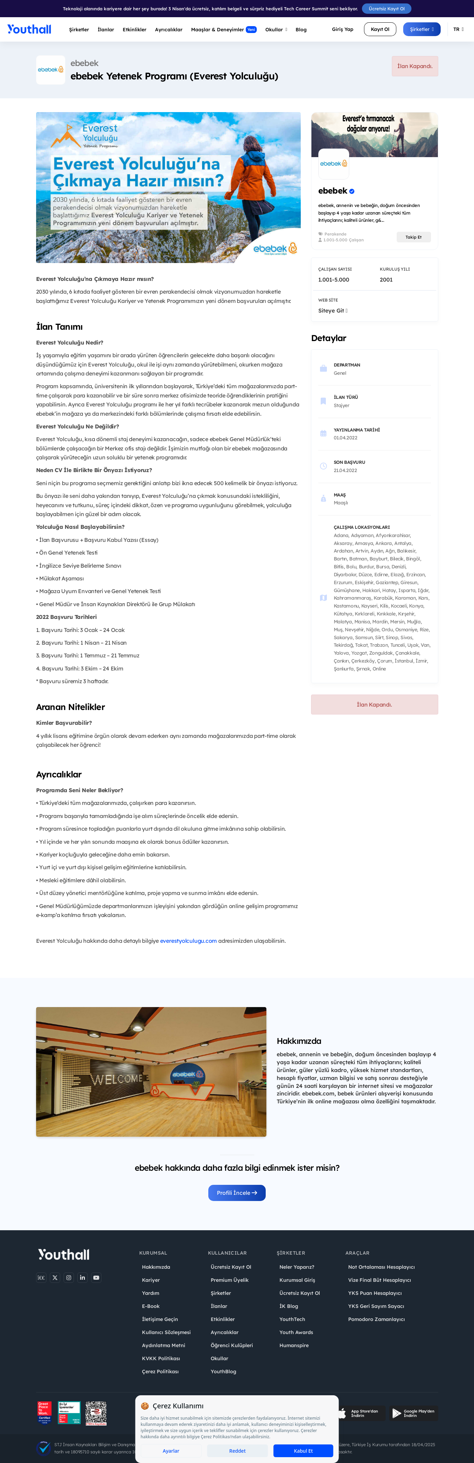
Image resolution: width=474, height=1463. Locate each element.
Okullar (276, 29)
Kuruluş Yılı (395, 269)
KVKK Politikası (161, 1358)
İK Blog (288, 1306)
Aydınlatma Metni (163, 1345)
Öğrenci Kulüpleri (232, 1345)
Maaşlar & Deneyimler (224, 29)
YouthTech (292, 1319)
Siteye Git (333, 310)
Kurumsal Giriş (297, 1280)
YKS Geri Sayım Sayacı (376, 1306)
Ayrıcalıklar (225, 1332)
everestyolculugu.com (188, 940)
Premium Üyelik (230, 1280)
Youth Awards (296, 1332)
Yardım (150, 1293)
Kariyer (151, 1280)
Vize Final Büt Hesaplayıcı (379, 1280)
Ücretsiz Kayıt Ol (387, 8)
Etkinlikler (134, 29)
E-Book (150, 1306)
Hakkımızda (156, 1267)
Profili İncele (237, 1192)
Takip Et (414, 237)
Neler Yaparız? (296, 1267)
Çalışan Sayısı (335, 269)
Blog (301, 29)
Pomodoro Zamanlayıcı (376, 1319)
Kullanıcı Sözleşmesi (166, 1332)
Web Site (328, 300)
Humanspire (294, 1345)
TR (458, 29)
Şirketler (79, 29)
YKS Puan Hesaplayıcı (375, 1293)
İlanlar (106, 29)
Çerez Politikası (160, 1371)
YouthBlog (223, 1371)
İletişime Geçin (160, 1319)
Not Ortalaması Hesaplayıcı (381, 1267)
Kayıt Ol (380, 29)
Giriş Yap (342, 29)
